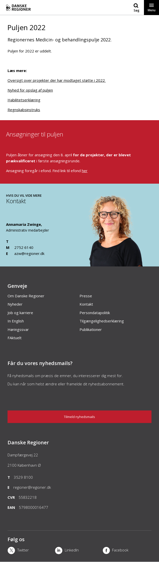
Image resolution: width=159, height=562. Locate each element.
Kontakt (86, 304)
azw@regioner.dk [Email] (29, 253)
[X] (31, 551)
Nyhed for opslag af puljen (30, 90)
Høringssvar (18, 329)
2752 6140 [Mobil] (23, 247)
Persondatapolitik (95, 312)
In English (16, 320)
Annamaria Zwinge (23, 224)
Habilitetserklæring (24, 99)
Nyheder (15, 304)
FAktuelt (15, 337)
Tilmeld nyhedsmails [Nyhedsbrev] (79, 416)
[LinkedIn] (78, 551)
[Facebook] (126, 551)
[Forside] (46, 7)
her (85, 170)
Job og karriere (20, 312)
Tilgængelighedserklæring (102, 320)
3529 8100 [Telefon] (23, 477)
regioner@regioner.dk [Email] (32, 487)
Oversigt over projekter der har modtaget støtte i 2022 (57, 80)
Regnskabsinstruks (24, 109)
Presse (86, 295)
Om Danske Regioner (26, 295)
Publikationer (91, 329)
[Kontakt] (116, 264)
